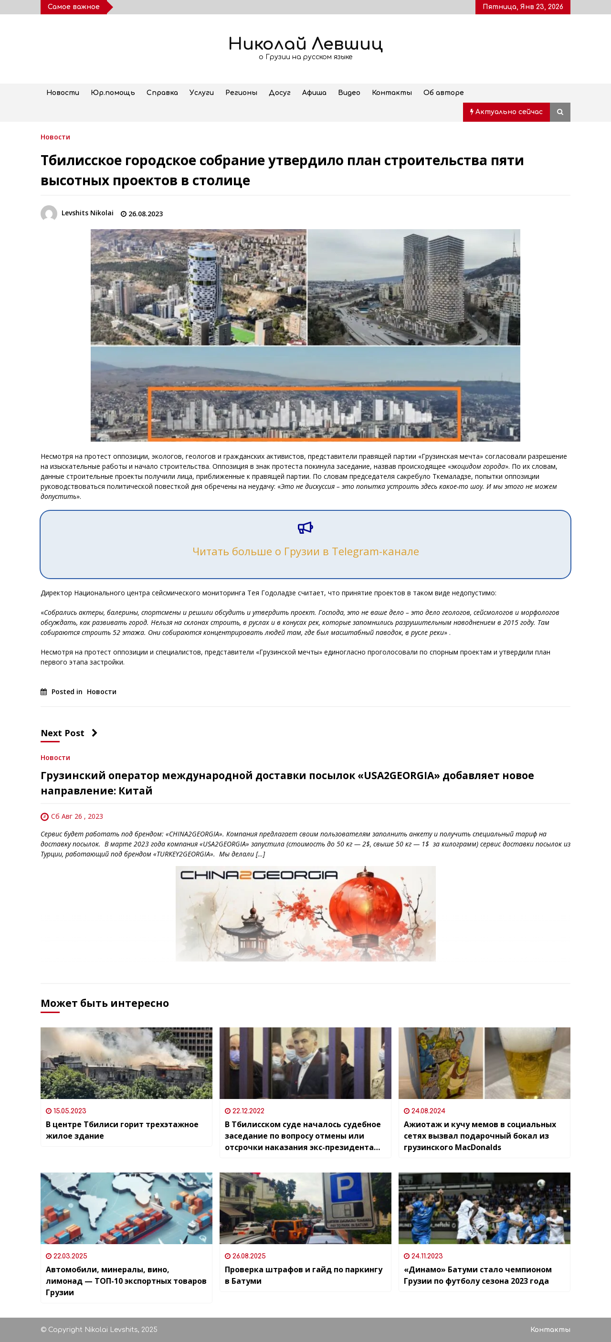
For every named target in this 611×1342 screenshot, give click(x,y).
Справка (162, 92)
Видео (349, 92)
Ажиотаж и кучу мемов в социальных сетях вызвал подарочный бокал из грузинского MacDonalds (480, 1135)
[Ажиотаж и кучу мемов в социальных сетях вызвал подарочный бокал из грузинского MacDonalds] (484, 1063)
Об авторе (443, 92)
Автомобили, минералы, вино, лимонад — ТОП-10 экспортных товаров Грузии (126, 1281)
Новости (62, 92)
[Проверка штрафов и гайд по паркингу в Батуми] (305, 1208)
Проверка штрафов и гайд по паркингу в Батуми (303, 1275)
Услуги (202, 92)
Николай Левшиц (305, 44)
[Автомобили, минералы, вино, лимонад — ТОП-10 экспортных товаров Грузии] (126, 1208)
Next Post (69, 733)
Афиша (314, 92)
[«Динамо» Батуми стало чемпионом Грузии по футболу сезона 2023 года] (484, 1208)
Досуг (280, 92)
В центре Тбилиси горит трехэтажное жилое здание (122, 1130)
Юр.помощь (113, 92)
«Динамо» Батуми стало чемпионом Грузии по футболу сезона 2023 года (478, 1275)
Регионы (241, 92)
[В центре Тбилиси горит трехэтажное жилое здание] (126, 1063)
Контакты (392, 92)
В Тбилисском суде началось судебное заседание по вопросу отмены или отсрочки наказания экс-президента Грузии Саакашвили (303, 1136)
